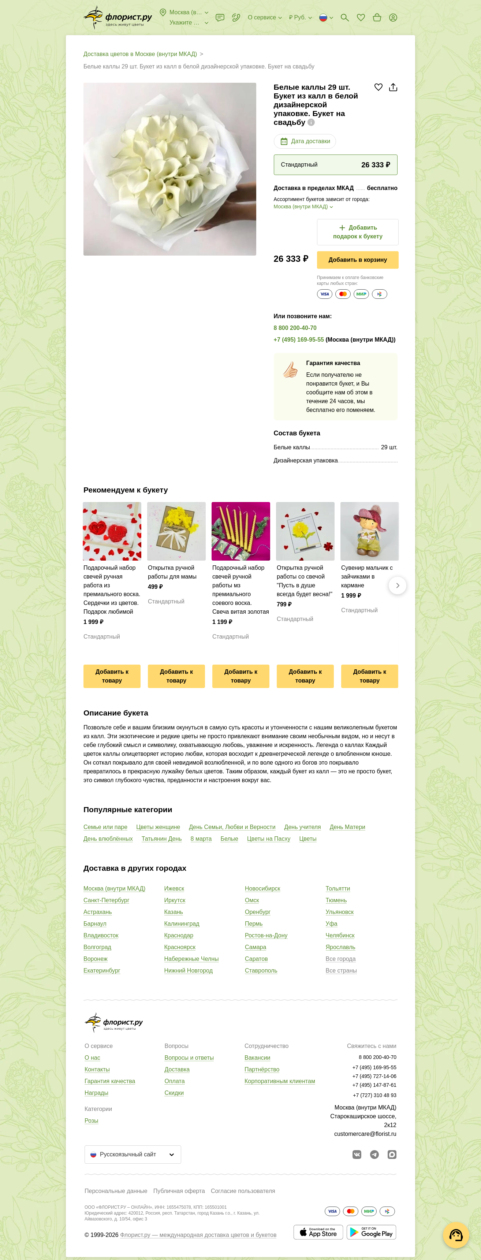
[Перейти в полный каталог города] (118, 17)
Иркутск (175, 900)
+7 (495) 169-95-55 (299, 340)
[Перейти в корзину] (377, 17)
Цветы (307, 839)
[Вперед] (397, 585)
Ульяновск (340, 912)
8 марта (201, 839)
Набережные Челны (191, 959)
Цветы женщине (158, 827)
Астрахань (97, 912)
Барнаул (95, 924)
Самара (255, 947)
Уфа (332, 924)
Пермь (254, 924)
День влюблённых (108, 839)
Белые (229, 839)
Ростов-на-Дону (266, 935)
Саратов (256, 959)
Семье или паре (105, 827)
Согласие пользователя (243, 1191)
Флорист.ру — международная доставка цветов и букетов (198, 1235)
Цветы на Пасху (268, 839)
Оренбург (258, 912)
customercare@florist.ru (365, 1134)
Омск (252, 900)
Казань (173, 912)
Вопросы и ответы (189, 1058)
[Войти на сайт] (393, 17)
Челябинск (340, 935)
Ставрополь (261, 970)
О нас (92, 1058)
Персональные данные (116, 1191)
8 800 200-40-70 (295, 328)
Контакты (97, 1069)
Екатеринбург (101, 970)
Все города (341, 959)
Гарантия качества (110, 1081)
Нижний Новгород (188, 970)
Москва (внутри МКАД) (114, 888)
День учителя (302, 827)
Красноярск (179, 947)
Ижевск (174, 888)
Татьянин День (162, 839)
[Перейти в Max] (392, 1154)
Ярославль (340, 947)
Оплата (174, 1081)
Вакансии (258, 1058)
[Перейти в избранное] (361, 17)
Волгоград (97, 947)
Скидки (174, 1093)
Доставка (177, 1069)
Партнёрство (262, 1069)
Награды (96, 1093)
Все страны (341, 970)
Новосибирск (262, 888)
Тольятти (338, 888)
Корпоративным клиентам (280, 1081)
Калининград (182, 924)
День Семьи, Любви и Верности (232, 827)
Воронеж (95, 959)
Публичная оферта (179, 1191)
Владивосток (100, 935)
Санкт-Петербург (106, 900)
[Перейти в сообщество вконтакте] (357, 1154)
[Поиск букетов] (345, 17)
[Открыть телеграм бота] (374, 1154)
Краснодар (179, 935)
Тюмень (336, 900)
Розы (91, 1121)
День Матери (347, 827)
